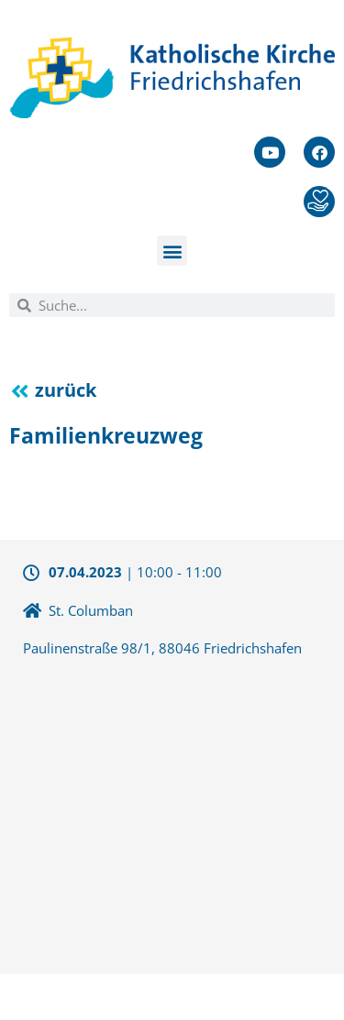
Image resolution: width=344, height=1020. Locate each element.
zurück (65, 390)
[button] (172, 251)
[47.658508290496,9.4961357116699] (172, 813)
